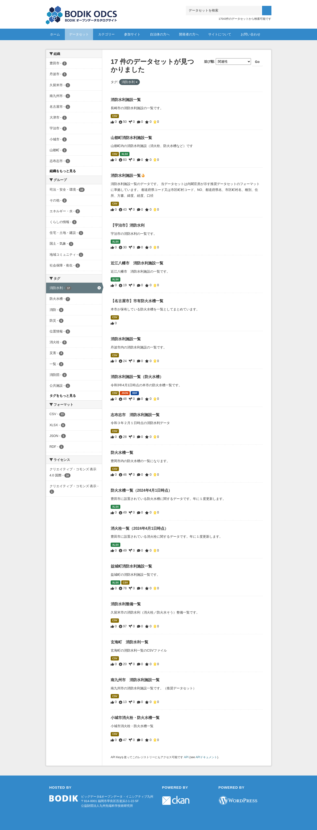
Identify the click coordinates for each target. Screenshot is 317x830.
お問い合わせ (250, 34)
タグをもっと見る (63, 396)
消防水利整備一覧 (126, 604)
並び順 (209, 61)
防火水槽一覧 (122, 453)
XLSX (124, 154)
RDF (134, 393)
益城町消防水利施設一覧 (131, 566)
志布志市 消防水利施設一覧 (135, 415)
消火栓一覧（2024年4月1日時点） (139, 528)
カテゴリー (106, 34)
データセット (79, 34)
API (186, 757)
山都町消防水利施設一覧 (131, 138)
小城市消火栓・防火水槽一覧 (135, 718)
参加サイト (132, 34)
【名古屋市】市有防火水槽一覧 (137, 301)
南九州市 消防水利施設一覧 (135, 680)
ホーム (55, 34)
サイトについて (219, 34)
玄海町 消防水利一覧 (129, 642)
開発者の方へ (189, 34)
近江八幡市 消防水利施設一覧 (137, 263)
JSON (124, 393)
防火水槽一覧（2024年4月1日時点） (141, 490)
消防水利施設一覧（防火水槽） (137, 377)
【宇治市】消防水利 (128, 225)
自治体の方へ (160, 34)
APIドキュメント (206, 757)
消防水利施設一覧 (126, 100)
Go (257, 62)
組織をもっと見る (63, 171)
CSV (114, 116)
